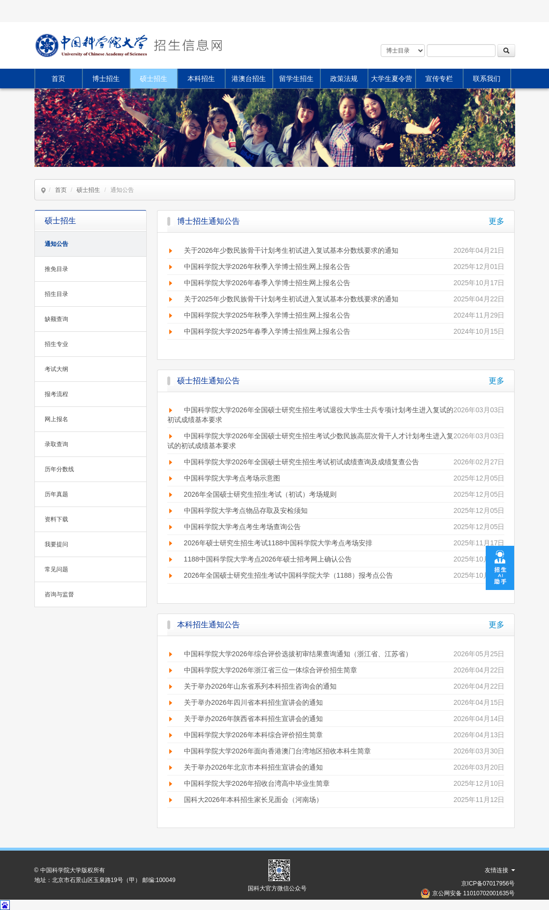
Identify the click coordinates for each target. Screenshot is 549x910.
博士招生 (106, 78)
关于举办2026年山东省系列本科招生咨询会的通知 (260, 686)
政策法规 (344, 78)
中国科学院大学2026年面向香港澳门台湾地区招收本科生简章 (277, 751)
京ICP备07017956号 (488, 883)
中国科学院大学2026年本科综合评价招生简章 (253, 735)
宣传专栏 (439, 78)
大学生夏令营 (391, 78)
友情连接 (500, 870)
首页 (58, 78)
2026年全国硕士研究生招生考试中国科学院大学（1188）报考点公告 (288, 575)
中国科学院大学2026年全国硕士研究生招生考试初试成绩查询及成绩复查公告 (301, 462)
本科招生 (201, 78)
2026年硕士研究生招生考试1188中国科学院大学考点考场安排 (278, 543)
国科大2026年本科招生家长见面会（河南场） (253, 799)
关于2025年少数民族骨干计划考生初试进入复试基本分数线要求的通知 (291, 299)
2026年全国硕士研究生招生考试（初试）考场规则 (260, 494)
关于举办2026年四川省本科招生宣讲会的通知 (253, 702)
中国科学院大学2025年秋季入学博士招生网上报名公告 (267, 315)
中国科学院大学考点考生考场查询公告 (242, 527)
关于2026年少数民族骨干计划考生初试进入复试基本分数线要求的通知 (291, 250)
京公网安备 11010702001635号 (473, 893)
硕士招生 (153, 78)
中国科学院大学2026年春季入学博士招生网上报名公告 (267, 283)
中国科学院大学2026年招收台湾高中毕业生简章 (257, 783)
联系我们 (486, 78)
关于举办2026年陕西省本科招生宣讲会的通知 (253, 719)
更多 (496, 221)
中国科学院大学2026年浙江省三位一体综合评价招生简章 (270, 670)
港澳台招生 (249, 78)
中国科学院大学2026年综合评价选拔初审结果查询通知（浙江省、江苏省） (298, 654)
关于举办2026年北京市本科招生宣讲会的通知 (253, 767)
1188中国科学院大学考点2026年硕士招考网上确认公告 (268, 559)
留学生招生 (296, 78)
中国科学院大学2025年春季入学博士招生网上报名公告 (267, 331)
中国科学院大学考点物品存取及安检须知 (246, 510)
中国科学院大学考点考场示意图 (232, 478)
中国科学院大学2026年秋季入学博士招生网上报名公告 (267, 266)
